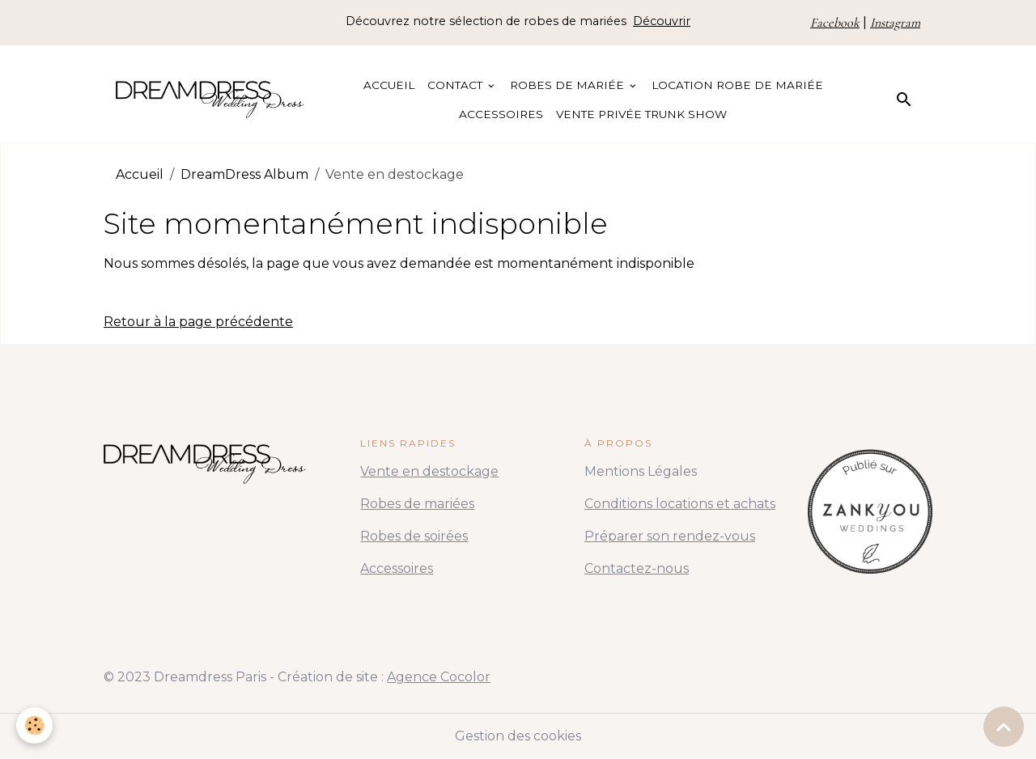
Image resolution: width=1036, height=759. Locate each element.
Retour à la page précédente (198, 321)
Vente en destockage (429, 471)
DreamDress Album (244, 174)
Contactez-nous (636, 568)
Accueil (388, 84)
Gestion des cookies (518, 736)
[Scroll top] (1003, 726)
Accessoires (501, 114)
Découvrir (661, 21)
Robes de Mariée (568, 84)
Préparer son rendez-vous (669, 536)
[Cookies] (34, 725)
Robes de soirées (414, 536)
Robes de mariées (417, 503)
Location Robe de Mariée (737, 84)
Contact (456, 84)
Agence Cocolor (438, 677)
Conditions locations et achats (679, 503)
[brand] (210, 99)
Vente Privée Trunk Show (641, 114)
